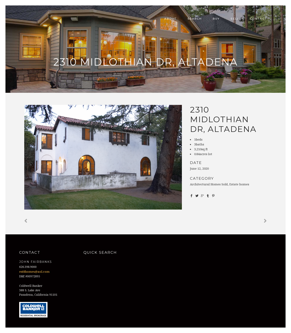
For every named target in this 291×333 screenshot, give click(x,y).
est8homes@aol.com (34, 271)
